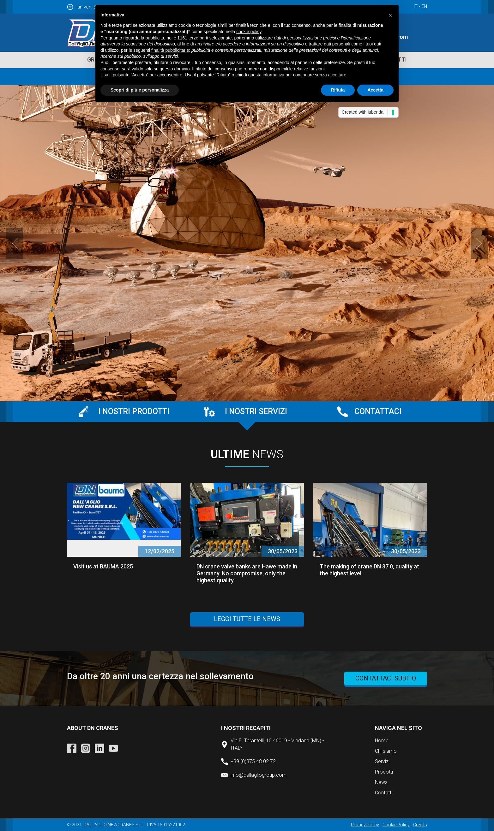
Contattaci (377, 411)
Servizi (382, 761)
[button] (390, 15)
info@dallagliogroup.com (258, 775)
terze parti (198, 37)
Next (479, 243)
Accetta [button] (375, 89)
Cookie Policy (396, 824)
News (381, 782)
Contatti (383, 793)
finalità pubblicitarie (170, 50)
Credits (420, 824)
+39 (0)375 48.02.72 (253, 761)
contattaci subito (385, 678)
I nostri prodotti (133, 411)
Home (382, 741)
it (416, 6)
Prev (14, 243)
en (424, 6)
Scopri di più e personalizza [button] (140, 89)
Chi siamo (386, 751)
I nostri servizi (256, 411)
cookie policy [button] (248, 31)
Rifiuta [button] (338, 89)
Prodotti (384, 772)
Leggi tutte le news (247, 619)
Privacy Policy (365, 824)
